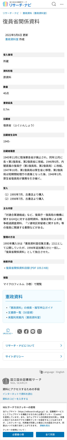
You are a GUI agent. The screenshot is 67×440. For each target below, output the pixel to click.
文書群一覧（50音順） (21, 312)
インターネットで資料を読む (18, 393)
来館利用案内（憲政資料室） (25, 317)
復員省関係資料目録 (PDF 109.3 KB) (27, 268)
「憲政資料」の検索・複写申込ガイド (30, 308)
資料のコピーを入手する (15, 398)
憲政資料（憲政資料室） (35, 13)
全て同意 (50, 434)
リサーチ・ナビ (11, 13)
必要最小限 (18, 434)
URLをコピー (8, 331)
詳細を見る (45, 425)
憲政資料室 (11, 39)
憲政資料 (14, 296)
